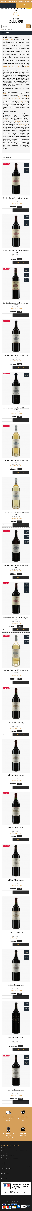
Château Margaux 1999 (16, 722)
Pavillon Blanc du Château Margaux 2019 (16, 356)
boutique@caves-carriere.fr (10, 1158)
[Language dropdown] (28, 1167)
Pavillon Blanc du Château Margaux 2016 (16, 461)
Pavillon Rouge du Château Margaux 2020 (16, 251)
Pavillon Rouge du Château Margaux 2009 (16, 304)
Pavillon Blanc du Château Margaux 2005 (16, 671)
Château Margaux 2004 (16, 932)
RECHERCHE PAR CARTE (7, 29)
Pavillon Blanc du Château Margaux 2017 (16, 566)
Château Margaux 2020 (16, 985)
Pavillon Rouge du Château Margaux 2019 (16, 199)
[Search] (16, 26)
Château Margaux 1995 (16, 827)
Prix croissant (16, 157)
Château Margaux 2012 (16, 775)
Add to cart (21, 210)
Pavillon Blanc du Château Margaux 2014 (16, 513)
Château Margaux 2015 (16, 1037)
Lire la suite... (6, 151)
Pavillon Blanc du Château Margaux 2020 (16, 408)
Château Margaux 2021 (16, 880)
